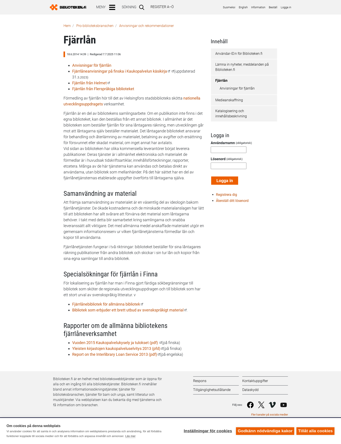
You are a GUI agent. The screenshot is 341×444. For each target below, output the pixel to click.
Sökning (129, 7)
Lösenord (218, 159)
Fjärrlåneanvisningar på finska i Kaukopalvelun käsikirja (119, 71)
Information (258, 7)
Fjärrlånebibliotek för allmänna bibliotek (106, 304)
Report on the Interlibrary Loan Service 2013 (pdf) (114, 354)
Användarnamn (223, 143)
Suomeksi (229, 7)
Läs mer (130, 436)
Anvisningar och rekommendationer (146, 26)
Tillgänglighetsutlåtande (212, 390)
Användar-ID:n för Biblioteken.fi (238, 54)
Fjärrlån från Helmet (89, 83)
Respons (199, 381)
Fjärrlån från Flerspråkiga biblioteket (103, 88)
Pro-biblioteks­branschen (95, 26)
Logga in (286, 7)
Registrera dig (226, 195)
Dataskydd (250, 390)
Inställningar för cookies (208, 431)
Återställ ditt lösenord (232, 201)
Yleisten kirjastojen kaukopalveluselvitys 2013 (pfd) (116, 348)
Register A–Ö (162, 7)
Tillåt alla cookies (315, 431)
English (243, 7)
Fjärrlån (221, 80)
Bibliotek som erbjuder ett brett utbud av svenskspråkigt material (128, 310)
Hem (67, 26)
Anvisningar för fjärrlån (91, 65)
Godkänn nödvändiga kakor (265, 431)
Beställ (273, 7)
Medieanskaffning (229, 100)
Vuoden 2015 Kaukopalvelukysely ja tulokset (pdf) (115, 342)
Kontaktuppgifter (255, 381)
